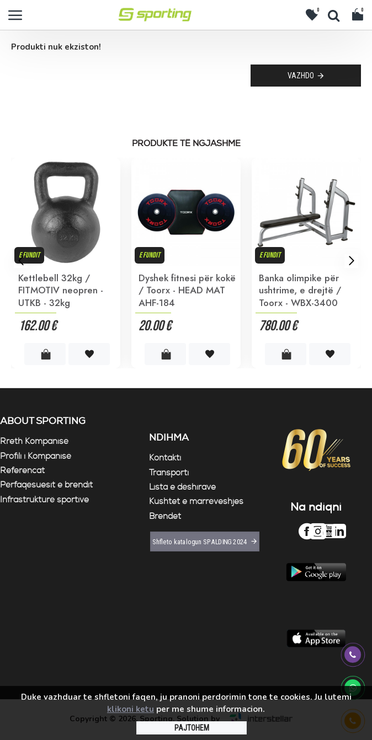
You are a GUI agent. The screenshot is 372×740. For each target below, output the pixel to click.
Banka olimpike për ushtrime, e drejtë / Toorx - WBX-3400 (300, 290)
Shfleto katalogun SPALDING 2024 (199, 541)
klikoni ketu (130, 709)
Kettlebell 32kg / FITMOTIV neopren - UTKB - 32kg (60, 290)
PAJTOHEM (191, 727)
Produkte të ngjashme (186, 144)
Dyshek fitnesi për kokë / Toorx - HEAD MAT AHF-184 (187, 290)
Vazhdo (301, 75)
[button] (21, 260)
